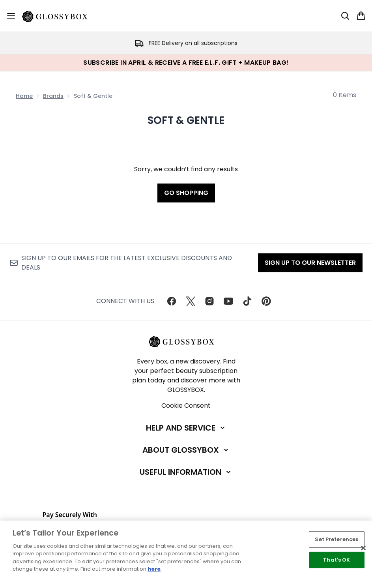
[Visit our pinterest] (266, 301)
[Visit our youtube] (228, 301)
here (154, 569)
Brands (53, 96)
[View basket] (361, 16)
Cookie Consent (186, 405)
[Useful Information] (186, 472)
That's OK (336, 560)
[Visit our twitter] (190, 301)
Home (24, 96)
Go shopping (186, 192)
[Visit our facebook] (171, 301)
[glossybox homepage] (59, 15)
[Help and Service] (186, 428)
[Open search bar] (345, 16)
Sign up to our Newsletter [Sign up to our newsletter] (310, 262)
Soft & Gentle (186, 120)
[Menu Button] (11, 16)
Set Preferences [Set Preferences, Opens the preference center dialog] (336, 539)
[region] (186, 549)
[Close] (363, 548)
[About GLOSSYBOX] (186, 450)
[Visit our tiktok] (247, 301)
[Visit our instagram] (209, 301)
